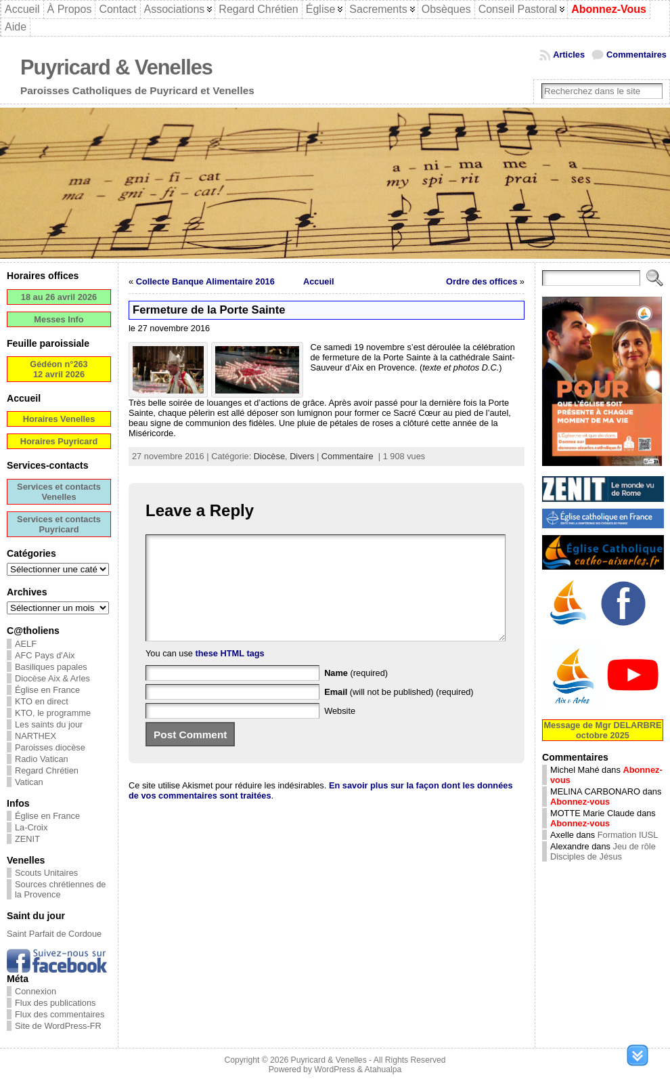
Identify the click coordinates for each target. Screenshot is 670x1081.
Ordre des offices (481, 281)
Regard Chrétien (47, 770)
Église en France (47, 690)
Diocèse (269, 456)
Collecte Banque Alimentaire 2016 (205, 281)
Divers (302, 456)
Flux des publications (55, 1003)
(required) (356, 693)
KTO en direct (41, 701)
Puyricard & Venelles (116, 67)
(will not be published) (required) (399, 712)
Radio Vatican (41, 759)
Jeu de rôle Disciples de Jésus (603, 851)
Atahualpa (382, 1069)
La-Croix (31, 827)
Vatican (29, 782)
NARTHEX (35, 736)
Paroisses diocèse (50, 747)
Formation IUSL (628, 835)
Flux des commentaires (59, 1014)
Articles (569, 54)
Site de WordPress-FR (58, 1026)
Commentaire (347, 456)
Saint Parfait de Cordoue (54, 934)
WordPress (334, 1069)
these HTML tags (230, 674)
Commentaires (636, 54)
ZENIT (27, 839)
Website (339, 731)
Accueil (318, 281)
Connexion (35, 991)
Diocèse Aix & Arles (52, 678)
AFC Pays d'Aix (45, 655)
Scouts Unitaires (46, 873)
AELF (26, 644)
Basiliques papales (51, 667)
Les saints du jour (49, 724)
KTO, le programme (53, 713)
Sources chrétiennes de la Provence (60, 889)
